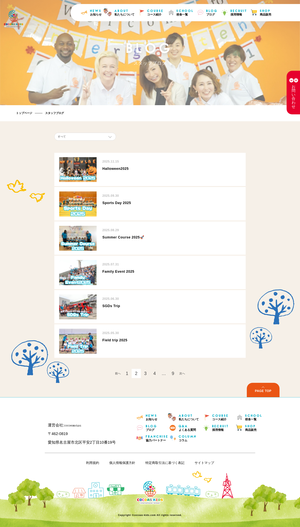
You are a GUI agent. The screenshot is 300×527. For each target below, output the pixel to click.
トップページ (24, 113)
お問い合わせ (293, 97)
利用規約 (92, 463)
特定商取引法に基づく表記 (164, 463)
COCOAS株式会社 (80, 425)
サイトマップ (204, 463)
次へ (182, 373)
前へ (118, 373)
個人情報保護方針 (122, 463)
